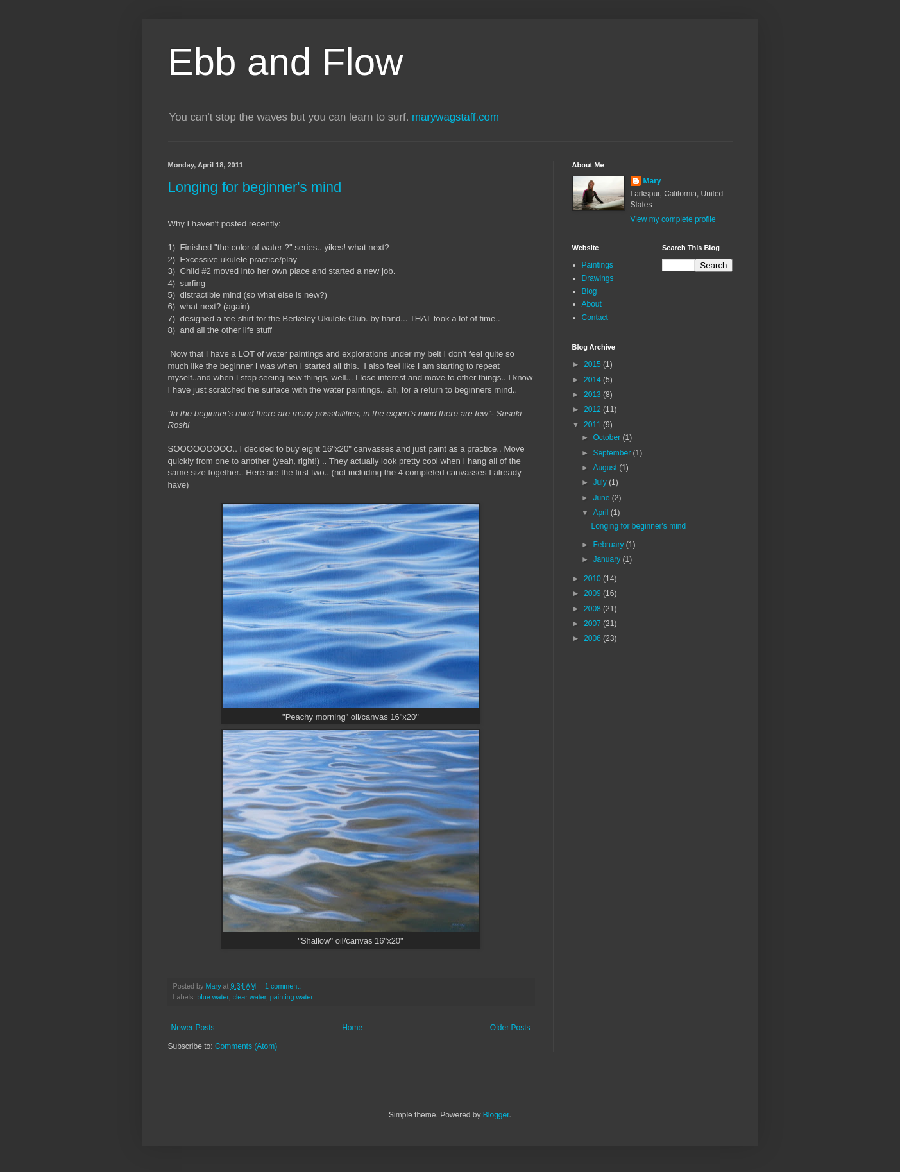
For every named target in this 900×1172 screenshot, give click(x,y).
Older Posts (510, 1027)
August (606, 467)
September (613, 452)
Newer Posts (193, 1027)
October (607, 437)
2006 (593, 638)
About (592, 304)
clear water (249, 997)
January (607, 559)
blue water (212, 997)
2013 (593, 394)
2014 (593, 379)
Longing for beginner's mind (255, 187)
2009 (593, 593)
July (601, 482)
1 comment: (284, 986)
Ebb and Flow (285, 61)
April (601, 512)
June (602, 497)
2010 (593, 578)
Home (352, 1027)
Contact (595, 317)
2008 (593, 608)
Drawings (598, 278)
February (609, 544)
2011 (593, 424)
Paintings (597, 264)
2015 (593, 364)
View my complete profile (673, 219)
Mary (652, 180)
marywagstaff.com (455, 117)
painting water (291, 997)
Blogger (496, 1114)
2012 (593, 409)
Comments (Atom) (246, 1046)
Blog (589, 291)
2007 (593, 623)
